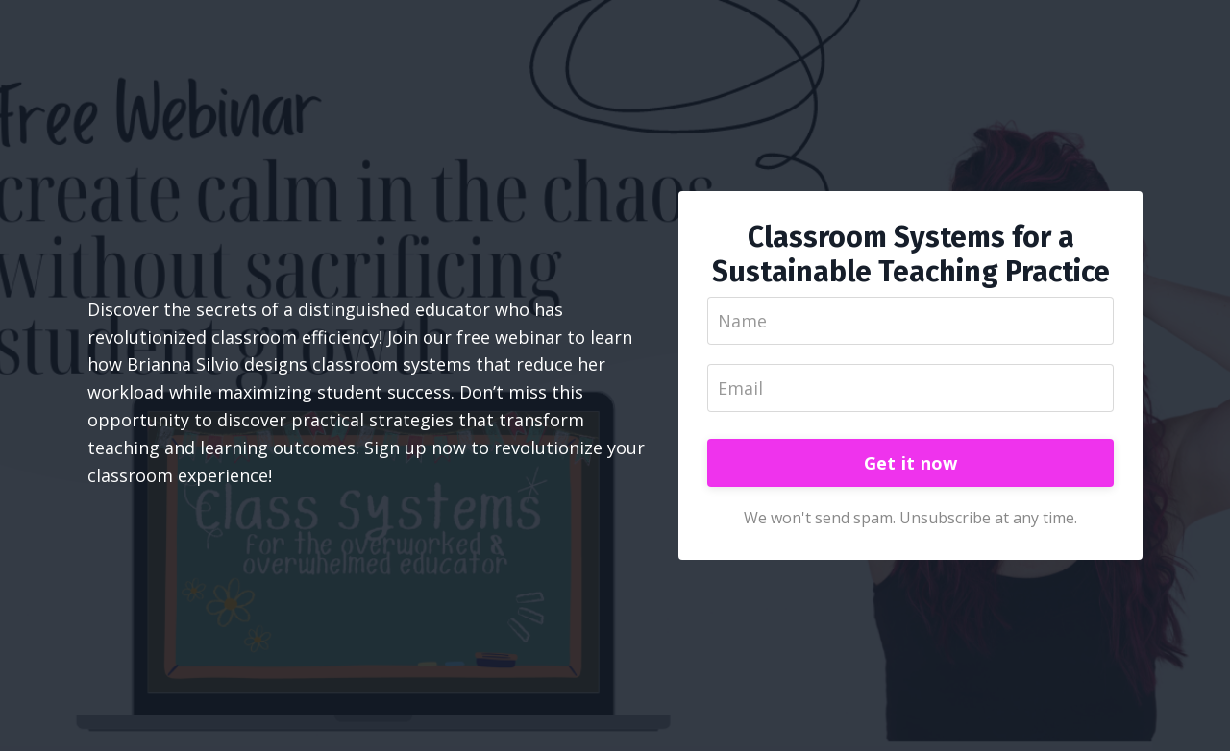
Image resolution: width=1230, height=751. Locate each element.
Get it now (911, 462)
